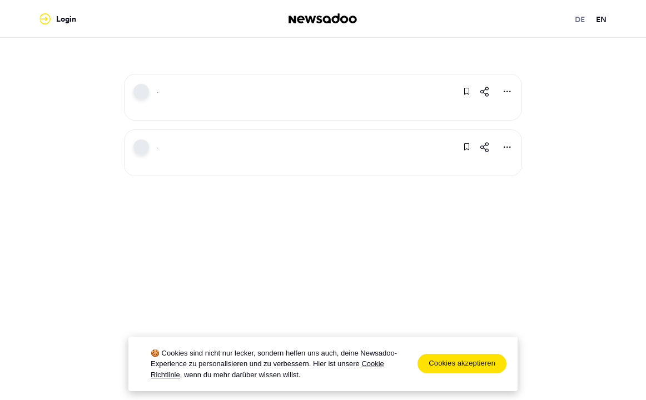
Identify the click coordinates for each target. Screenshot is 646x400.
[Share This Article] (484, 91)
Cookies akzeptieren (462, 363)
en (601, 19)
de (580, 19)
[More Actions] (507, 91)
